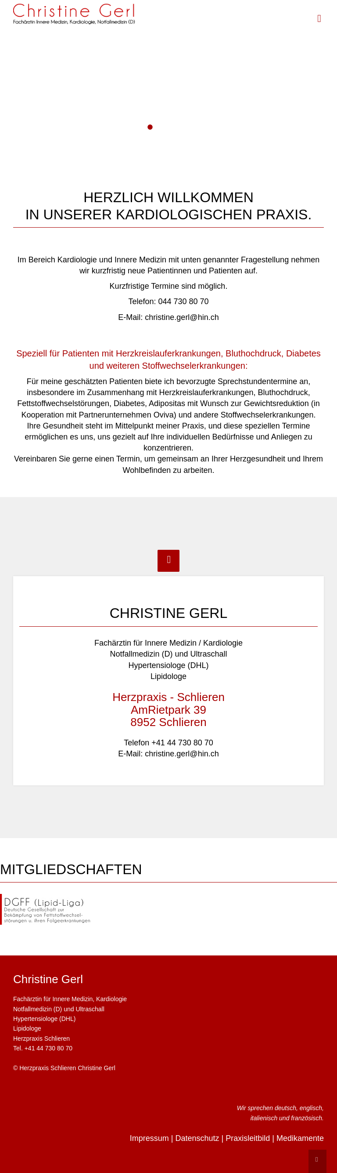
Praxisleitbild (248, 1138)
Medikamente (300, 1138)
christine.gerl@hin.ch (182, 317)
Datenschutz (197, 1138)
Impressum (149, 1138)
